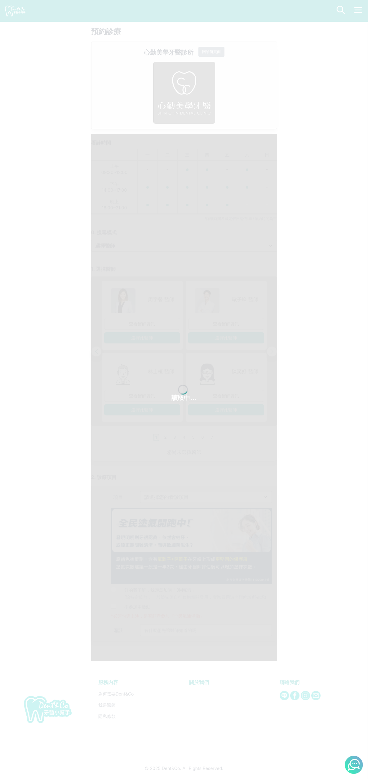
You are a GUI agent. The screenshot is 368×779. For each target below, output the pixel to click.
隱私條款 (107, 473)
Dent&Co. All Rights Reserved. (193, 525)
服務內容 (108, 439)
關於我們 (199, 439)
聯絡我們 (289, 439)
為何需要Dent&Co (116, 451)
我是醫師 (107, 462)
